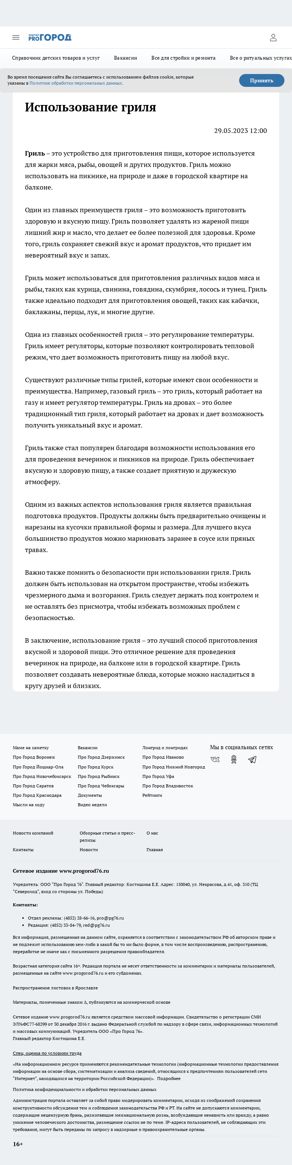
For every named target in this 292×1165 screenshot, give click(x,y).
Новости (89, 849)
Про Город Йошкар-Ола (38, 767)
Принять (261, 80)
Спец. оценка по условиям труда (47, 1053)
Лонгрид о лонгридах (165, 747)
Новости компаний (33, 833)
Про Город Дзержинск (101, 757)
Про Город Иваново (163, 757)
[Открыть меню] (16, 37)
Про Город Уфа (158, 776)
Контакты (23, 849)
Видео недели (92, 804)
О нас (152, 833)
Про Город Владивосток (167, 785)
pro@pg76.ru (110, 918)
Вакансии (125, 57)
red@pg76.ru (96, 925)
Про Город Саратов (33, 785)
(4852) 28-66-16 (79, 918)
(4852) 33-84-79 (65, 925)
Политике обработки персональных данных (75, 83)
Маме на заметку (31, 747)
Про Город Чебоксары (101, 785)
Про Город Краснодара (37, 795)
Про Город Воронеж (34, 757)
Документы (90, 795)
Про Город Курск (95, 767)
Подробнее (169, 1078)
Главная (155, 849)
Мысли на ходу (29, 804)
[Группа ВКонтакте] (214, 759)
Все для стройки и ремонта (183, 57)
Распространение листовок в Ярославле (55, 988)
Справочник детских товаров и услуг (56, 57)
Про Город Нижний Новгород (173, 767)
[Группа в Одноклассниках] (233, 759)
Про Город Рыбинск (98, 776)
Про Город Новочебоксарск (42, 776)
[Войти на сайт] (273, 37)
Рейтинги (152, 795)
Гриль (35, 153)
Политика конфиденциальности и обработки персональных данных (84, 1089)
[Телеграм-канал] (252, 759)
